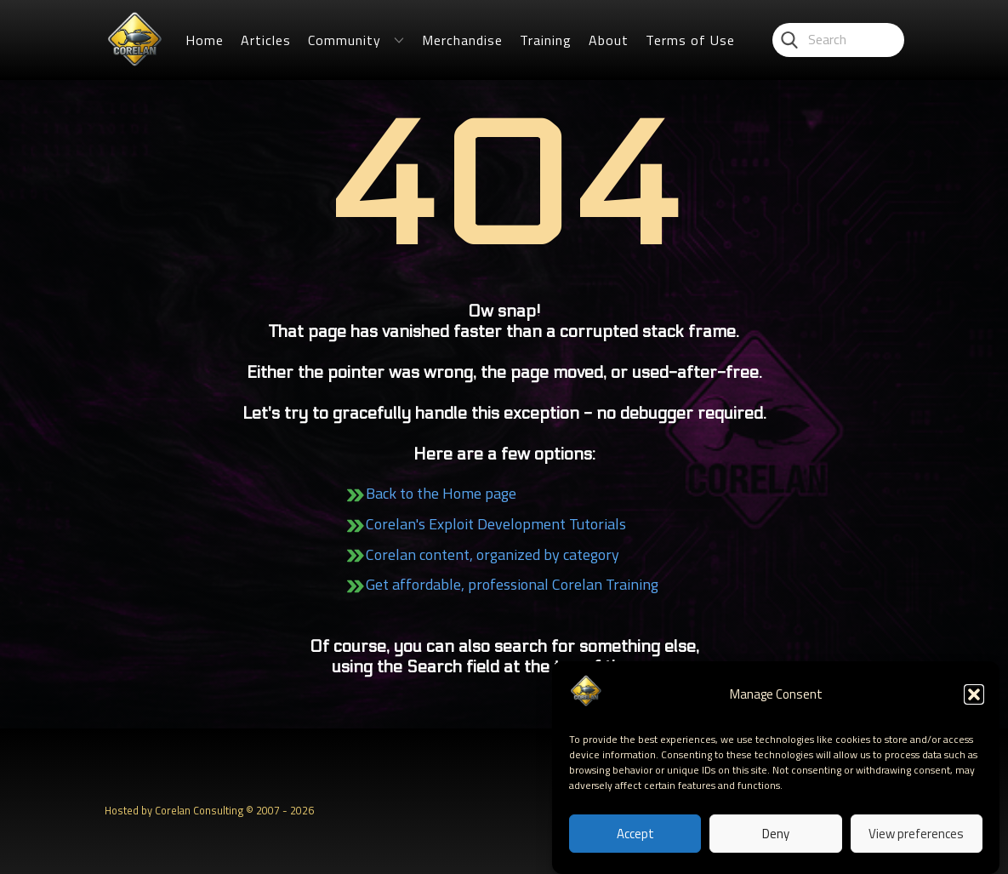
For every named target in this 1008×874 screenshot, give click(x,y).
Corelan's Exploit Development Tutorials (496, 523)
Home (204, 40)
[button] (973, 696)
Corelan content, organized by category (492, 554)
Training (546, 40)
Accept (635, 835)
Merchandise (462, 40)
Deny (775, 835)
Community (344, 40)
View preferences (916, 835)
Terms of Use (690, 40)
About (609, 40)
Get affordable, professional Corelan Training (512, 584)
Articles (266, 40)
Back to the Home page (441, 493)
